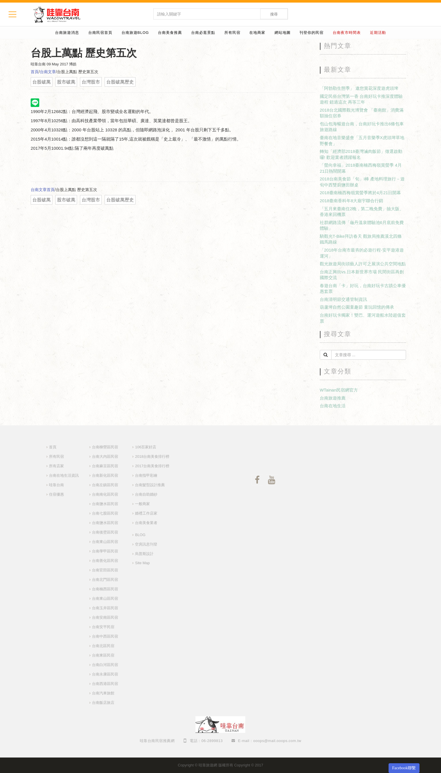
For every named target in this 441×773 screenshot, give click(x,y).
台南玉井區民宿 (105, 608)
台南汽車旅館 (103, 693)
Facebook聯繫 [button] (404, 768)
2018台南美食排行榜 (152, 456)
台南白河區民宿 (105, 665)
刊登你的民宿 (311, 32)
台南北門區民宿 (105, 579)
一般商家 (142, 504)
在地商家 (257, 32)
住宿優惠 (56, 494)
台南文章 (48, 71)
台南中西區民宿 (105, 636)
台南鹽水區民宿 (105, 504)
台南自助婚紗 (146, 494)
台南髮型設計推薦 (150, 485)
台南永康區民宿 (105, 674)
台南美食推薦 (170, 32)
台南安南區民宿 (105, 617)
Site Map (142, 563)
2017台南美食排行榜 (152, 466)
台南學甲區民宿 (105, 551)
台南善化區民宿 (105, 560)
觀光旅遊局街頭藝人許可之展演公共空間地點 (363, 263)
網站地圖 (283, 32)
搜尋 (274, 14)
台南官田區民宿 (105, 570)
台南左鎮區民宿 (105, 485)
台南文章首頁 (43, 189)
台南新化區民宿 (105, 475)
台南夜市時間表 (347, 32)
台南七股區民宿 (105, 513)
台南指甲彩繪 (146, 475)
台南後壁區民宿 (105, 532)
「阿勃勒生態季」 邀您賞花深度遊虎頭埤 (359, 88)
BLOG (140, 535)
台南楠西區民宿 (105, 589)
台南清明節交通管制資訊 (343, 299)
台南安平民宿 (103, 627)
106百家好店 (145, 447)
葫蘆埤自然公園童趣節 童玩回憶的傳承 (357, 307)
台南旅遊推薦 (333, 398)
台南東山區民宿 (105, 542)
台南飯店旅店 (103, 702)
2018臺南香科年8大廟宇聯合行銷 (351, 200)
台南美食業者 (146, 523)
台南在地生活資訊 (64, 475)
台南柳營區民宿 (105, 447)
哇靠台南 (56, 485)
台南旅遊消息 (67, 32)
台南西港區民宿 (105, 684)
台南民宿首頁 (100, 32)
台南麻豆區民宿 (105, 466)
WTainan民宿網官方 (339, 390)
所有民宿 (232, 32)
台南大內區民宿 (105, 456)
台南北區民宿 (103, 646)
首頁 (35, 71)
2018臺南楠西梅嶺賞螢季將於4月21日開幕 (360, 192)
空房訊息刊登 (146, 544)
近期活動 (378, 32)
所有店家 (56, 466)
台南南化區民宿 (105, 494)
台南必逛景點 (203, 32)
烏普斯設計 (144, 554)
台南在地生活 (333, 405)
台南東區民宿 (103, 655)
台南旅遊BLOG (135, 32)
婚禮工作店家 (146, 513)
